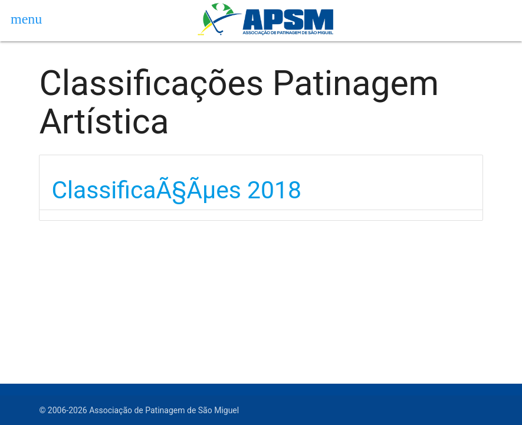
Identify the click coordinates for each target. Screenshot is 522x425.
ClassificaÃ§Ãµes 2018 (176, 190)
